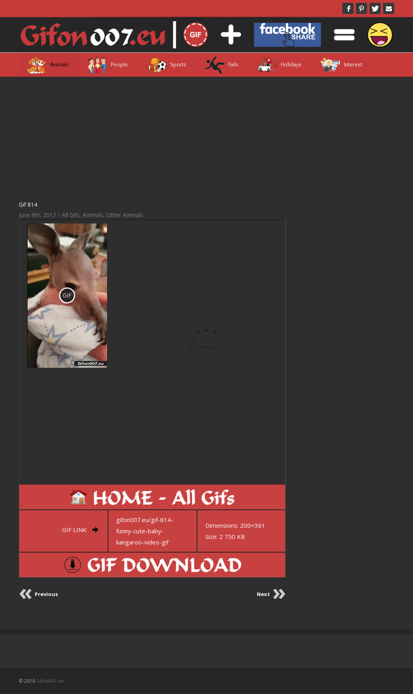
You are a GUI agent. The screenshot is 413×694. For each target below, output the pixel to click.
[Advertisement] (152, 138)
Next (263, 594)
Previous (46, 594)
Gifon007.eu (50, 681)
